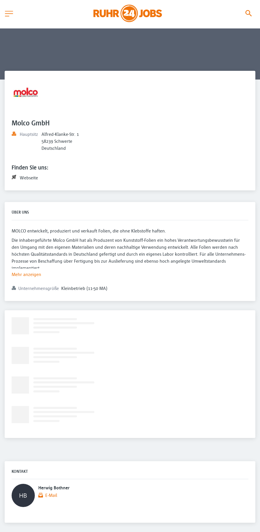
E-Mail (51, 495)
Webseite (29, 178)
